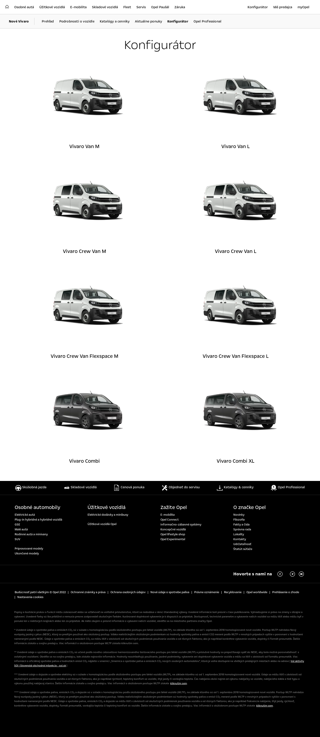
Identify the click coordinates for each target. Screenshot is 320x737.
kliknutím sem (178, 683)
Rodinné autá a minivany (31, 534)
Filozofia (239, 520)
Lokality (238, 534)
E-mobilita (167, 515)
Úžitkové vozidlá (107, 507)
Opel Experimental (172, 539)
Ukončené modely (27, 554)
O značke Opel (249, 507)
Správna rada (242, 529)
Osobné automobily (37, 507)
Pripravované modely (29, 549)
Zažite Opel (173, 507)
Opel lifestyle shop (172, 534)
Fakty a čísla (241, 525)
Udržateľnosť (242, 544)
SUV (17, 539)
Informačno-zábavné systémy (180, 525)
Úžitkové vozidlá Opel (102, 524)
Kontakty (239, 539)
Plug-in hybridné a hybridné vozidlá (38, 520)
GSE (17, 525)
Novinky (238, 515)
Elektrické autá (25, 515)
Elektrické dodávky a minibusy (108, 515)
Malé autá (21, 529)
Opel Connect (169, 520)
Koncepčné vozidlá (173, 529)
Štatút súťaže (242, 549)
